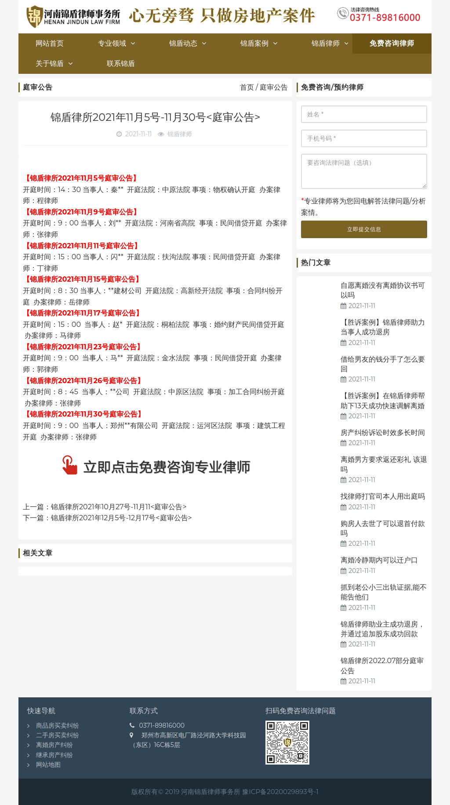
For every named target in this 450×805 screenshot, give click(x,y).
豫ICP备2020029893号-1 (280, 791)
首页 (247, 87)
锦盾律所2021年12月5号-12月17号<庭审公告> (121, 518)
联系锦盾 (121, 63)
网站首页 (50, 43)
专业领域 (116, 43)
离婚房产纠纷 (54, 745)
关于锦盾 (54, 63)
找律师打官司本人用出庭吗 (383, 496)
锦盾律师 (330, 43)
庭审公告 (274, 87)
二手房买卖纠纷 (57, 735)
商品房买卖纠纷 (57, 725)
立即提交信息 (364, 229)
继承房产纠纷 (54, 755)
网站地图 (48, 765)
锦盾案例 (258, 43)
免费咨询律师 (392, 43)
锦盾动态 (187, 43)
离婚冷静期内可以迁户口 (379, 560)
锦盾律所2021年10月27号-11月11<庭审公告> (119, 507)
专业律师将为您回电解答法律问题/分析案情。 (363, 207)
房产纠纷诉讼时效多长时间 (383, 432)
